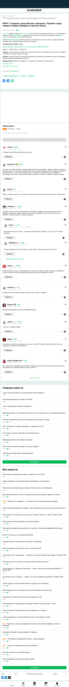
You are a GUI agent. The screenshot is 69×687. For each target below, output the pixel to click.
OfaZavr (10, 147)
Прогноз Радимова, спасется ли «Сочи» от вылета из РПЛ (22, 548)
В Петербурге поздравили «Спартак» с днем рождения (23, 639)
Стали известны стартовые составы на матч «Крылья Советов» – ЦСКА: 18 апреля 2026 (32, 515)
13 (9, 422)
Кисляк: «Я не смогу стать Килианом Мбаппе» (18, 535)
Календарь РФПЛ (8, 63)
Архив (2, 674)
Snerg (11, 225)
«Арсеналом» (25, 33)
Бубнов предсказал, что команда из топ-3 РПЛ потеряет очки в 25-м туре (27, 590)
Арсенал (31, 76)
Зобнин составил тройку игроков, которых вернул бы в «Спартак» (25, 610)
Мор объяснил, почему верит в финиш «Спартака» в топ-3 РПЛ (24, 474)
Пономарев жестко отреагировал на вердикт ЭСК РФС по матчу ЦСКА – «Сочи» (29, 604)
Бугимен (10, 304)
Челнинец (10, 206)
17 (9, 641)
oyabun (9, 266)
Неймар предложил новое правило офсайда (17, 440)
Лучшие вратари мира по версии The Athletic (17, 399)
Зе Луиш (18, 37)
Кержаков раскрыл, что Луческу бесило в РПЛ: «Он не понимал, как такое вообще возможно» (34, 413)
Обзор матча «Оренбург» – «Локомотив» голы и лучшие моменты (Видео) (30, 501)
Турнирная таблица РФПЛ (10, 66)
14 (9, 606)
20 (9, 449)
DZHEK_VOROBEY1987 (14, 361)
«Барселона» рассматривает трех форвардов (18, 453)
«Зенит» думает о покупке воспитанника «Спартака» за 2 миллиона (25, 583)
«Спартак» (6, 33)
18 (9, 654)
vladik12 (10, 322)
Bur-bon (10, 189)
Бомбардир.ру (14, 71)
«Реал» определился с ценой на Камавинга (17, 406)
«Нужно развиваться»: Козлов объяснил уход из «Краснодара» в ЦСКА (26, 617)
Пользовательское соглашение (35, 674)
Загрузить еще (34, 378)
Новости (11, 16)
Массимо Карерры (13, 39)
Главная (5, 16)
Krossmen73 (11, 164)
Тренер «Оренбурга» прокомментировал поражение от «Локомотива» (26, 481)
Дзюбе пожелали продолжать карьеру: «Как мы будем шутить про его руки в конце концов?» (34, 508)
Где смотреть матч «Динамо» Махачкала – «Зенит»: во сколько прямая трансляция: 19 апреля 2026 (32, 569)
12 (9, 648)
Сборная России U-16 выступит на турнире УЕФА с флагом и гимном (26, 562)
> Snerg (25, 245)
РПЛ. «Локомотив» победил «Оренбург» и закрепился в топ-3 (23, 426)
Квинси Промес (17, 35)
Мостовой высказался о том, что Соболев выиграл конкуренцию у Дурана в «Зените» (31, 494)
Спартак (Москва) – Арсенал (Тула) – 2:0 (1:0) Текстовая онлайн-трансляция (25, 46)
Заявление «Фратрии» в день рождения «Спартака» (20, 632)
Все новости (34, 462)
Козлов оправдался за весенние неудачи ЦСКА (18, 659)
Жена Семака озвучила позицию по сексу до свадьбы (21, 446)
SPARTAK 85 (13, 243)
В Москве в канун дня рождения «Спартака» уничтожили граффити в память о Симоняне (31, 624)
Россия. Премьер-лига (10, 76)
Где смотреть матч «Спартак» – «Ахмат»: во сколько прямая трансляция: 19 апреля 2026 (33, 577)
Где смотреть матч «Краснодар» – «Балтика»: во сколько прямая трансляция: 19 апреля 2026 (34, 555)
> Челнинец (27, 227)
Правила (55, 674)
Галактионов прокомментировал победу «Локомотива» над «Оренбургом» (28, 488)
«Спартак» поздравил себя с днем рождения (20, 645)
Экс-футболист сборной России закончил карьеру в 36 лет (22, 597)
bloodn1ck (10, 287)
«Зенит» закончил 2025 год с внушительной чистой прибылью (23, 393)
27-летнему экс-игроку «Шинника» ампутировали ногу (21, 433)
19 (9, 428)
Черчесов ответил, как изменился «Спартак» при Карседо (22, 541)
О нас (15, 674)
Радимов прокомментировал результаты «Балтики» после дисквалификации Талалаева (32, 528)
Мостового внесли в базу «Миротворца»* (16, 652)
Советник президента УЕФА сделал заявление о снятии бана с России (26, 420)
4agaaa (9, 339)
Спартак (23, 76)
